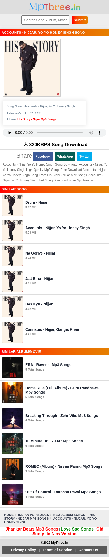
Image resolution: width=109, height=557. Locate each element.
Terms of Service (57, 550)
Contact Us (88, 550)
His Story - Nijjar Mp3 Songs (36, 119)
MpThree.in (54, 7)
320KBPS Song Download (55, 144)
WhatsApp (65, 156)
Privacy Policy (23, 550)
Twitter (84, 156)
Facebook (43, 156)
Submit (80, 20)
